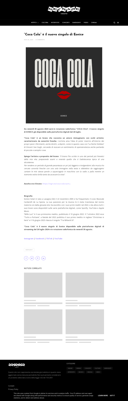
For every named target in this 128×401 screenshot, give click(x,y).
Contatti (11, 386)
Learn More (103, 396)
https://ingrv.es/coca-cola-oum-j (56, 183)
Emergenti (29, 250)
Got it (112, 396)
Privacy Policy (13, 389)
